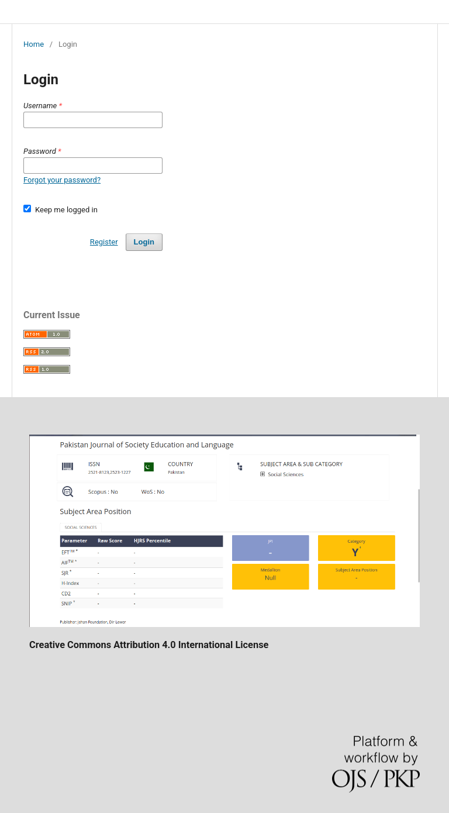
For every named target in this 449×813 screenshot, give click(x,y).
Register (104, 241)
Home (33, 44)
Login (144, 241)
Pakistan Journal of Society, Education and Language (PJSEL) (146, 11)
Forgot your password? (62, 179)
